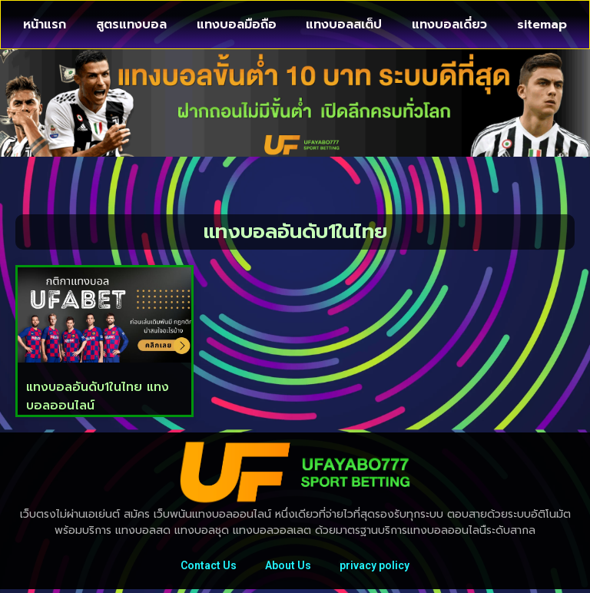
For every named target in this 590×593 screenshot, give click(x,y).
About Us (288, 568)
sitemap (542, 24)
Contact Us (206, 568)
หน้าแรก (44, 24)
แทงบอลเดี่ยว (449, 24)
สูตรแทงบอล (131, 24)
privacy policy (377, 568)
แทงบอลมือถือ (237, 24)
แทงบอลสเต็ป (344, 24)
